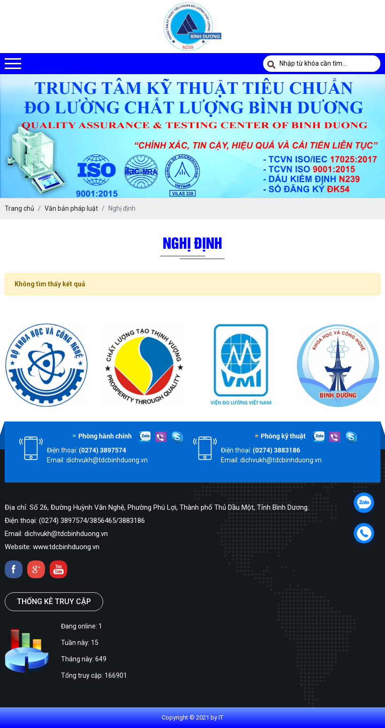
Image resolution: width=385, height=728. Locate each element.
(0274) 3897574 (102, 449)
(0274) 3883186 (276, 449)
